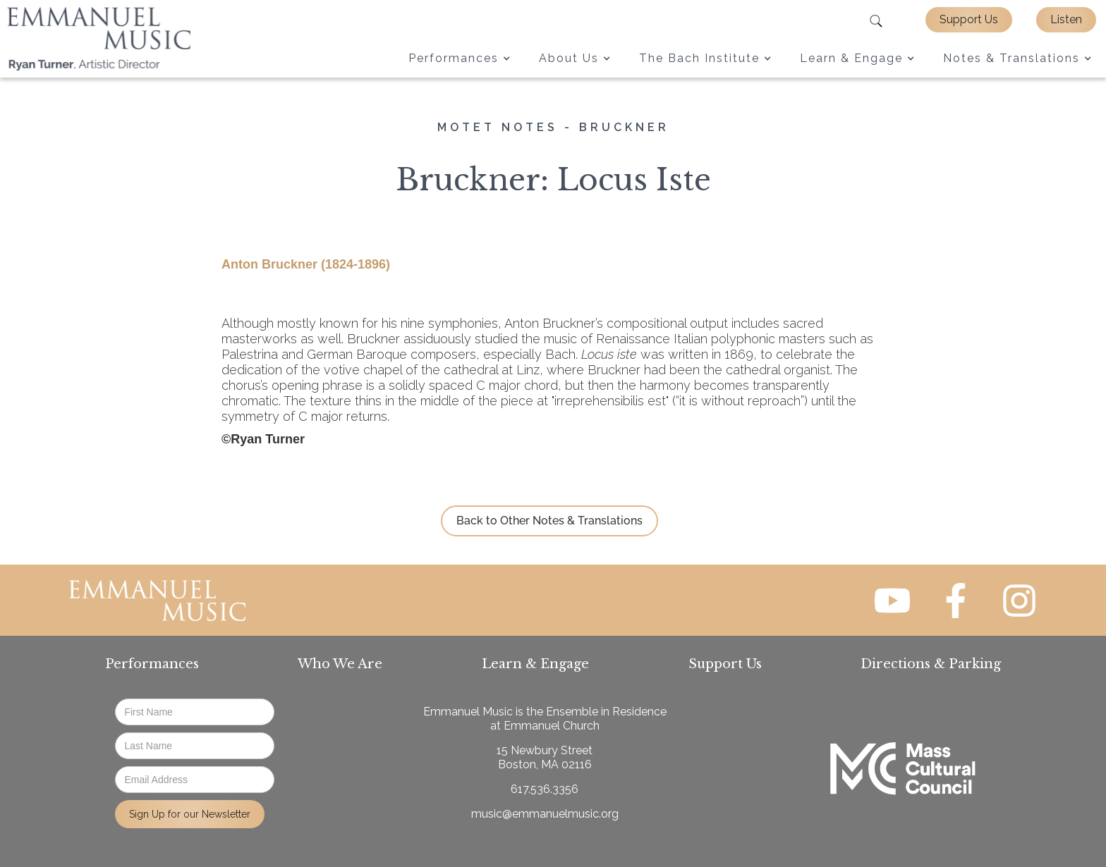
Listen (1066, 19)
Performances (152, 664)
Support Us (969, 19)
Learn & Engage (535, 664)
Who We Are (340, 664)
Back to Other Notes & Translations (549, 520)
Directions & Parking (931, 664)
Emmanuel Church (552, 725)
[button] (459, 58)
